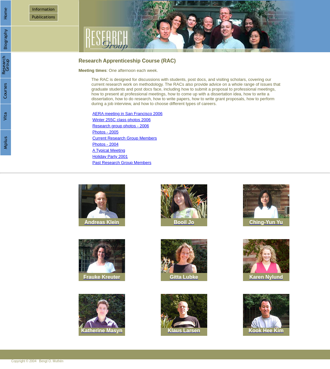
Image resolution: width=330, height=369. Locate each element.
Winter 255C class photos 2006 (121, 119)
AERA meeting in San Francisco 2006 (127, 113)
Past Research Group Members (121, 162)
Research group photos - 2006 (120, 125)
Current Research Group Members (124, 138)
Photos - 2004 (105, 144)
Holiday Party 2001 (110, 156)
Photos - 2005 (105, 132)
